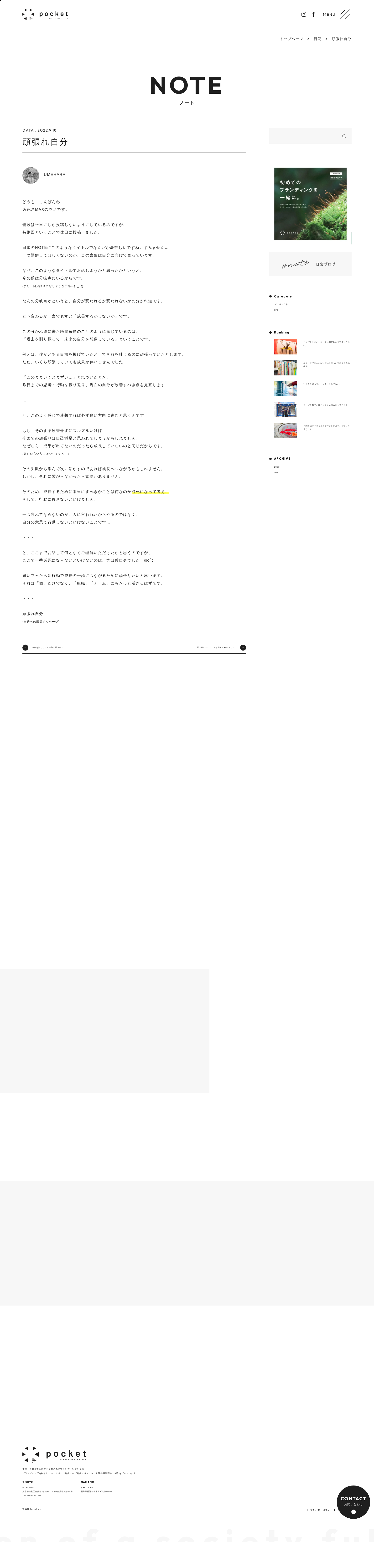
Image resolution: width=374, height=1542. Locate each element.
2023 (277, 467)
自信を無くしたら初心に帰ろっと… (48, 647)
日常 (276, 310)
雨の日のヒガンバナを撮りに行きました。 (217, 647)
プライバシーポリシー (320, 1510)
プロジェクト (281, 304)
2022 (277, 472)
